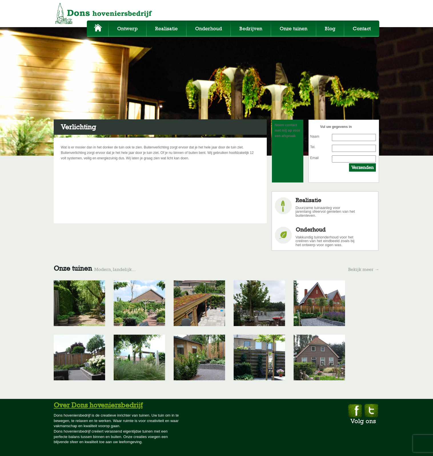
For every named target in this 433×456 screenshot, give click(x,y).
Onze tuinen (293, 28)
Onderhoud (208, 28)
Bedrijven (250, 28)
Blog (330, 28)
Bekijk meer (363, 269)
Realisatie (166, 28)
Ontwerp (127, 28)
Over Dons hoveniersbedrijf (98, 405)
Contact (362, 28)
